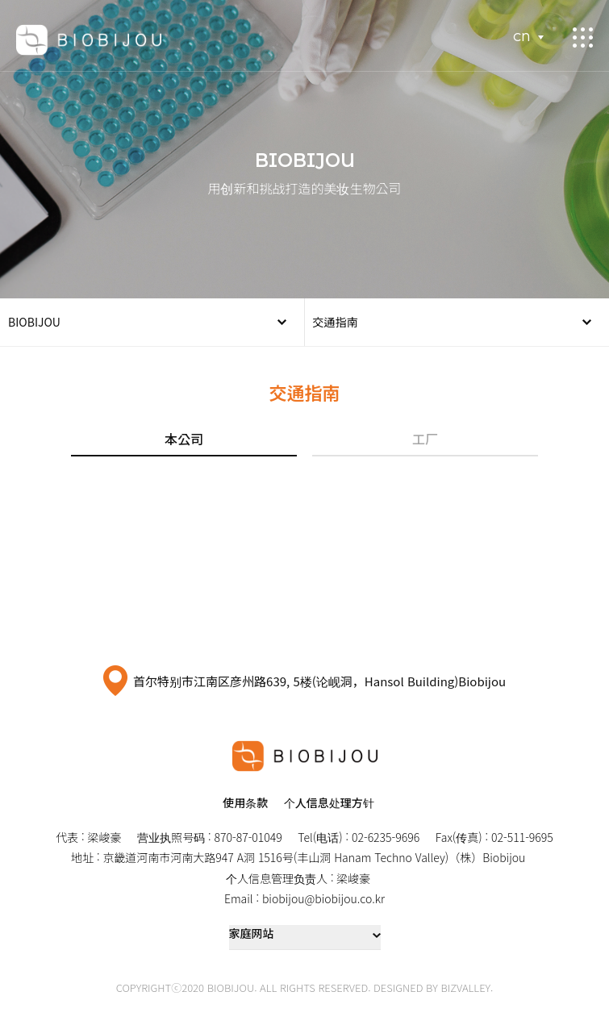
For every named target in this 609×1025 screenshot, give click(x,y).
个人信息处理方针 (329, 802)
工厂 (425, 438)
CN (521, 37)
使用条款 (245, 802)
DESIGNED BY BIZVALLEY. (433, 987)
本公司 (184, 438)
